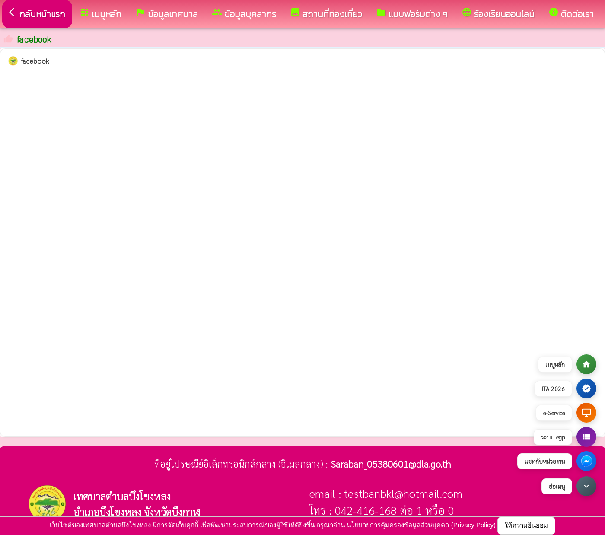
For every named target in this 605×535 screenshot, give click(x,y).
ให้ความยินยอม (526, 525)
